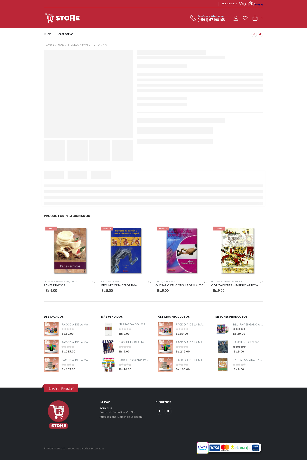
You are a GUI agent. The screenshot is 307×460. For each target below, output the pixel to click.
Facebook (159, 411)
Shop (61, 45)
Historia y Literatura (222, 281)
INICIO (47, 34)
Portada (49, 45)
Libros (74, 281)
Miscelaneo (114, 281)
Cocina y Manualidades (56, 281)
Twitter (168, 411)
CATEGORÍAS (65, 34)
